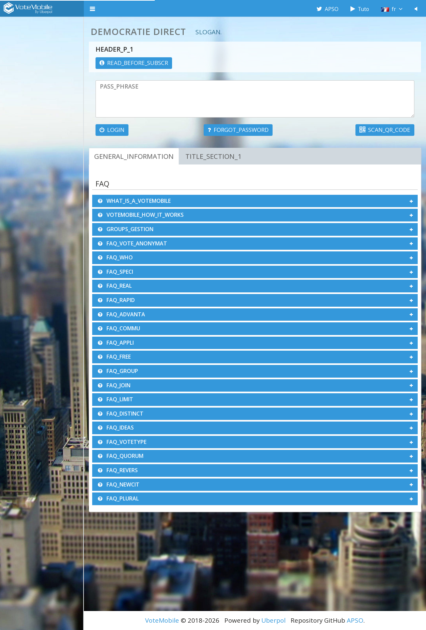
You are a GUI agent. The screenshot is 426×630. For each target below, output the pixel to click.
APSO (327, 9)
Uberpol (273, 620)
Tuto (359, 9)
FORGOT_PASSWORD (238, 130)
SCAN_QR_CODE (384, 130)
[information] (134, 63)
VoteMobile (162, 620)
